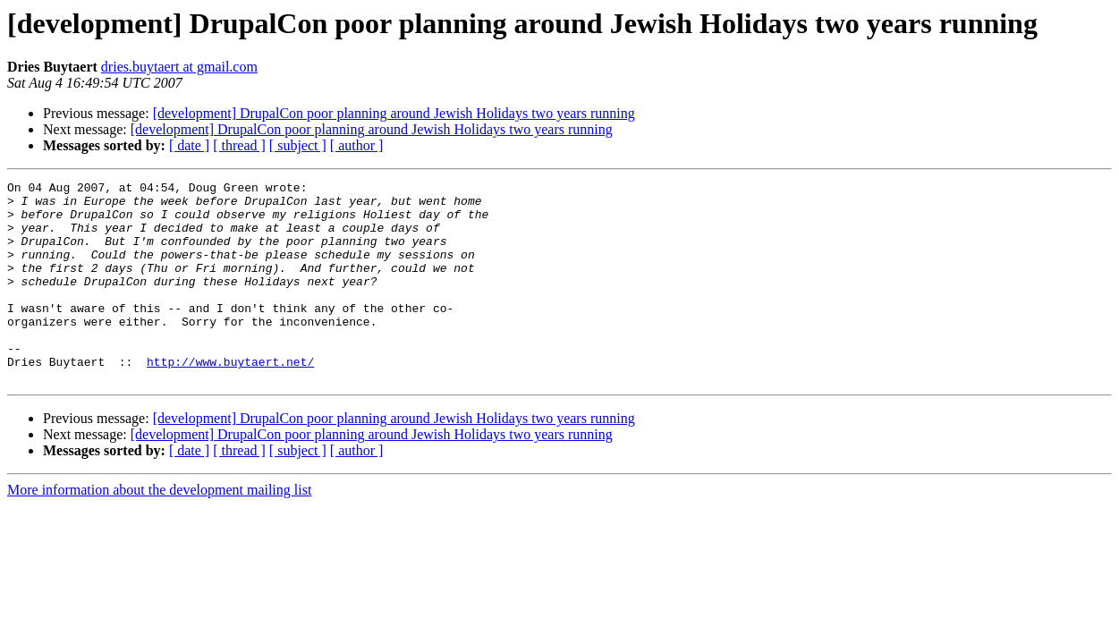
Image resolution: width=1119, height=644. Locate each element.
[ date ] (189, 145)
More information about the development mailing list (159, 530)
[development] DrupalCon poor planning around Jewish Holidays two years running (394, 113)
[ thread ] (239, 145)
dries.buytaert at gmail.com (179, 66)
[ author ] (357, 145)
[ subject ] (297, 145)
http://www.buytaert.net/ (230, 399)
